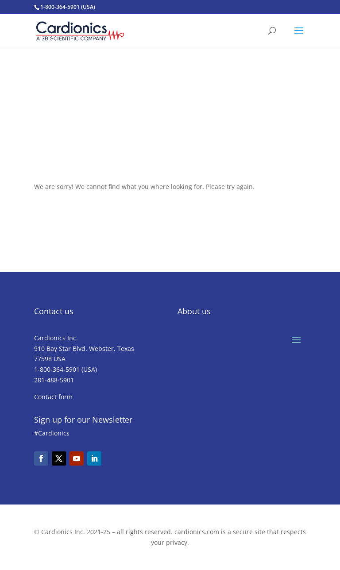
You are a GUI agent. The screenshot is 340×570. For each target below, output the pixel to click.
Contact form (53, 397)
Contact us (53, 311)
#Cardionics (52, 433)
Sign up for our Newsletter (83, 419)
